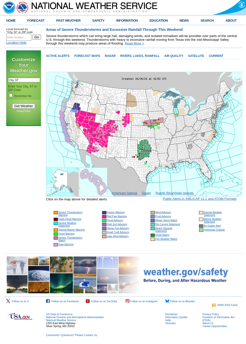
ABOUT (231, 20)
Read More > (134, 43)
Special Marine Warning (71, 229)
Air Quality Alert (212, 225)
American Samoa (124, 193)
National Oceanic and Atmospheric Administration (75, 317)
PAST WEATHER (68, 20)
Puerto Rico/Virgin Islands (175, 193)
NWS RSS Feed (224, 304)
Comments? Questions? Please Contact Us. (72, 335)
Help (168, 320)
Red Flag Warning (117, 216)
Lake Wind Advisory (118, 236)
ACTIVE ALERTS (58, 56)
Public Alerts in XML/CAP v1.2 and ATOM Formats (200, 199)
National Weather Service (61, 320)
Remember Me (23, 95)
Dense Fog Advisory (118, 228)
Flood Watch (162, 235)
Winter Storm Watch (166, 220)
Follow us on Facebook (62, 301)
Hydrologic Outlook (214, 229)
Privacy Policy (24, 111)
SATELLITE (196, 56)
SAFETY (98, 20)
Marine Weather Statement (212, 220)
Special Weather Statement (213, 213)
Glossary (170, 323)
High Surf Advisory (117, 224)
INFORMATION (127, 20)
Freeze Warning (115, 212)
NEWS (184, 20)
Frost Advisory (163, 216)
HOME (11, 20)
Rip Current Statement (167, 224)
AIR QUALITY (173, 56)
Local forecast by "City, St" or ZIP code (19, 31)
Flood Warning (66, 233)
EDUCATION (159, 20)
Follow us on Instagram (141, 301)
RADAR (110, 56)
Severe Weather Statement (67, 224)
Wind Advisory (163, 212)
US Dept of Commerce (59, 314)
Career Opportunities (215, 326)
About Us (208, 323)
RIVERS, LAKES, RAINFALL (140, 56)
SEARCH (207, 20)
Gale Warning (66, 244)
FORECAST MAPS (87, 56)
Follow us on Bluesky (180, 301)
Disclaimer (171, 314)
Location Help (16, 42)
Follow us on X (17, 301)
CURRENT (216, 56)
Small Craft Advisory (118, 232)
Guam (146, 193)
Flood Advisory (115, 220)
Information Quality (176, 317)
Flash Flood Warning (69, 219)
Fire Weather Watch (166, 239)
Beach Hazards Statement (163, 229)
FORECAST (35, 20)
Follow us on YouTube (101, 301)
